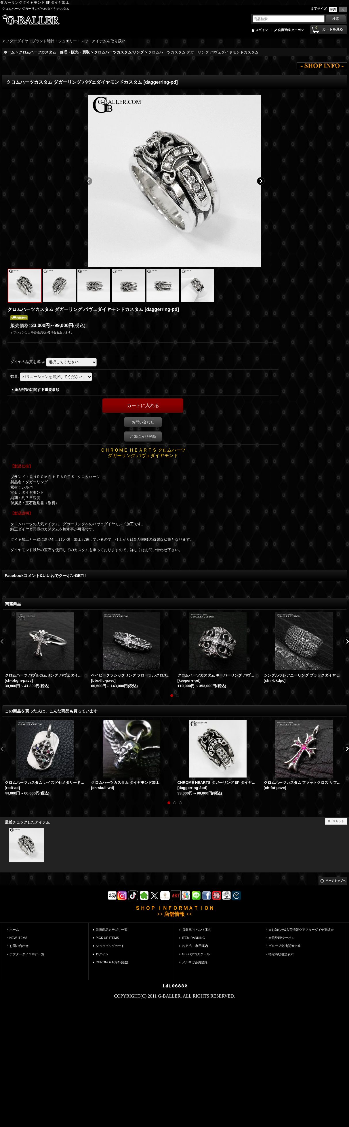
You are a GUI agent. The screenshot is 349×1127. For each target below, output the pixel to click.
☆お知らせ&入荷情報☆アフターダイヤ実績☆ (301, 929)
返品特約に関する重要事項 (37, 389)
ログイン (261, 30)
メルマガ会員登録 (194, 962)
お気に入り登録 (143, 436)
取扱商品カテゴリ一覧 (111, 929)
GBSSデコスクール (196, 954)
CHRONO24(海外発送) (112, 962)
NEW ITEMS (18, 937)
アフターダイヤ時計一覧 (26, 954)
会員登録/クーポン (291, 30)
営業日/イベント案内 (196, 929)
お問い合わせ (143, 422)
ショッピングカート (110, 946)
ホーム (14, 929)
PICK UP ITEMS (107, 937)
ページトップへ (336, 880)
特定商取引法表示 (281, 954)
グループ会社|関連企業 (284, 946)
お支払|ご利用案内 (195, 946)
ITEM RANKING (193, 937)
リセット (338, 821)
